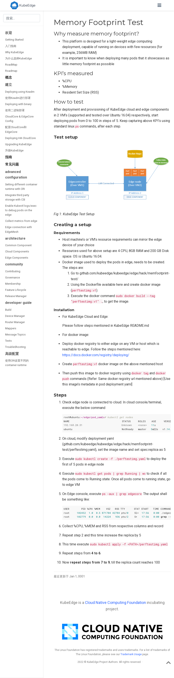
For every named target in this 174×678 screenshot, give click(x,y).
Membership (13, 283)
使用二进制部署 (15, 110)
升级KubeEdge (14, 150)
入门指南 (10, 46)
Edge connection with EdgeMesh (18, 229)
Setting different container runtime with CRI (21, 186)
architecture (15, 238)
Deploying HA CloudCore (20, 138)
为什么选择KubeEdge (18, 58)
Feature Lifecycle (15, 289)
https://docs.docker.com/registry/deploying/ (95, 355)
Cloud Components (17, 251)
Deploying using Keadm (19, 91)
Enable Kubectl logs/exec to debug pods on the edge (21, 210)
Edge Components (16, 257)
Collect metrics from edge (21, 221)
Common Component (18, 245)
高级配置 (12, 354)
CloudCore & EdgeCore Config (19, 119)
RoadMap (11, 64)
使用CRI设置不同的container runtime (17, 363)
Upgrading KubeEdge (18, 144)
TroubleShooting (15, 347)
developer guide (18, 303)
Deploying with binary (18, 104)
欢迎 (8, 33)
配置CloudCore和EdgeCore (16, 129)
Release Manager (16, 296)
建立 (8, 85)
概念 (8, 77)
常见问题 (12, 164)
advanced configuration (16, 174)
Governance (12, 277)
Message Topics (15, 334)
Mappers (10, 328)
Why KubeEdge (14, 52)
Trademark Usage (131, 654)
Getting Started (14, 39)
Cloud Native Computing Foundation (115, 602)
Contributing (12, 271)
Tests (8, 340)
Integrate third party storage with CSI (17, 197)
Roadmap (11, 70)
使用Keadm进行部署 (18, 98)
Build (8, 309)
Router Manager (15, 322)
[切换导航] (159, 5)
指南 (8, 157)
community (14, 264)
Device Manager (15, 316)
